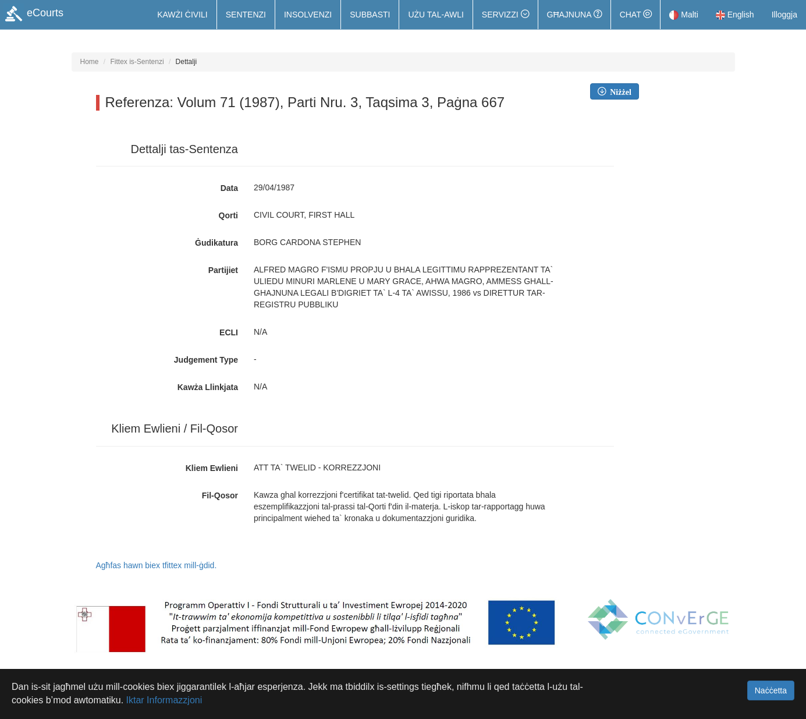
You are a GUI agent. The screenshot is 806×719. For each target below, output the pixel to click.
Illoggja (784, 14)
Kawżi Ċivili (182, 14)
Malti (683, 14)
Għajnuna (574, 14)
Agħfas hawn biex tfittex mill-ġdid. (156, 565)
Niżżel (618, 91)
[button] (505, 14)
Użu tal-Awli (435, 14)
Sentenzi (246, 14)
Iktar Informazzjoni (164, 700)
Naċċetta (771, 690)
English (735, 14)
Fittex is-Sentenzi (137, 62)
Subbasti (370, 14)
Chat (636, 14)
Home (89, 62)
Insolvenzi (308, 14)
